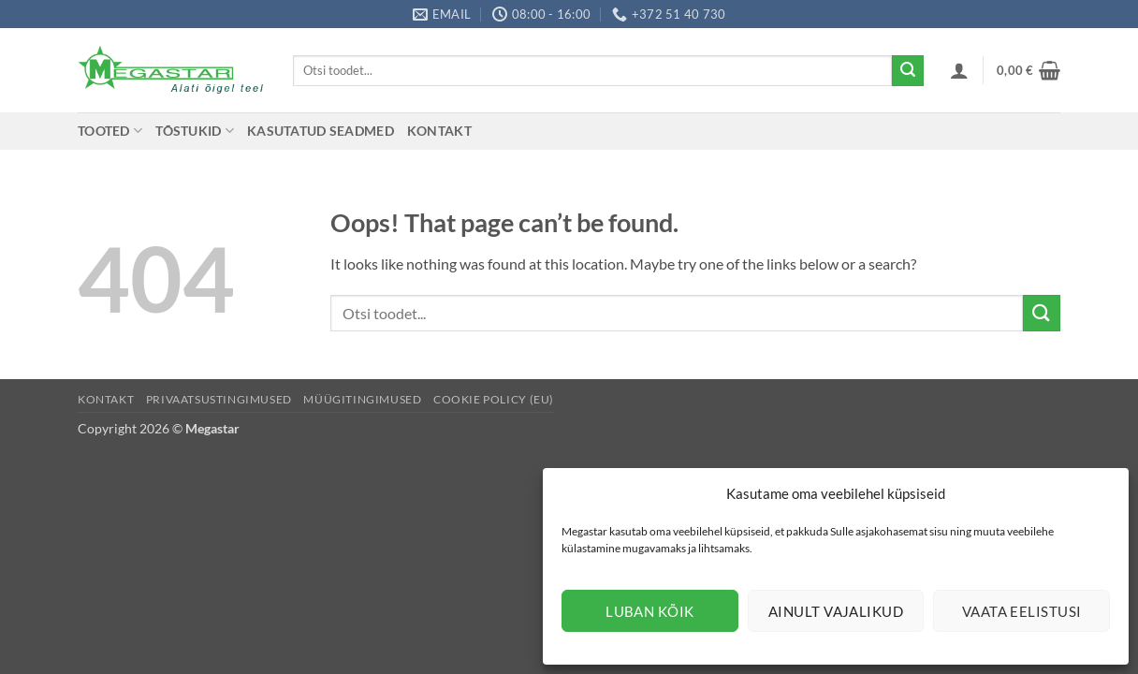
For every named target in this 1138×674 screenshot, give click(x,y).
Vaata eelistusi (1022, 611)
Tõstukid (194, 130)
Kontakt (439, 131)
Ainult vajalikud (835, 611)
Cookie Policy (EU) (493, 399)
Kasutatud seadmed (320, 131)
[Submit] (908, 71)
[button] (959, 70)
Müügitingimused (362, 399)
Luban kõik (649, 611)
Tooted (110, 130)
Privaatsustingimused (219, 399)
